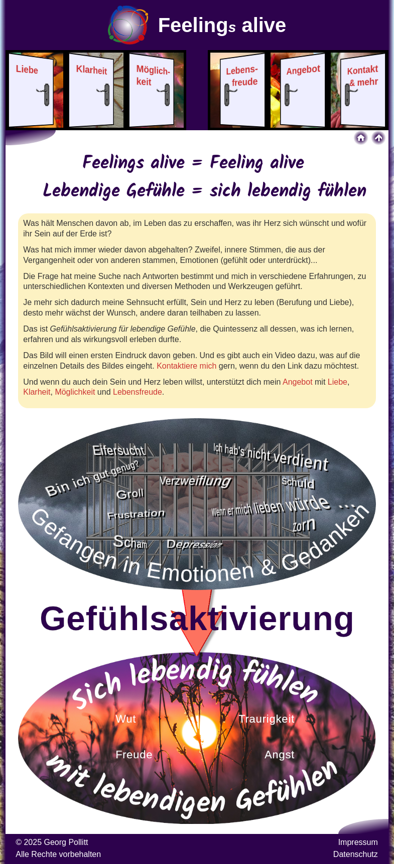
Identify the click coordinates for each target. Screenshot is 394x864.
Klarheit (36, 392)
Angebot (298, 382)
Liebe (337, 382)
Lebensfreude (137, 392)
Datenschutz (355, 854)
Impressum (358, 842)
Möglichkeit (75, 392)
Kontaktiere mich (186, 366)
